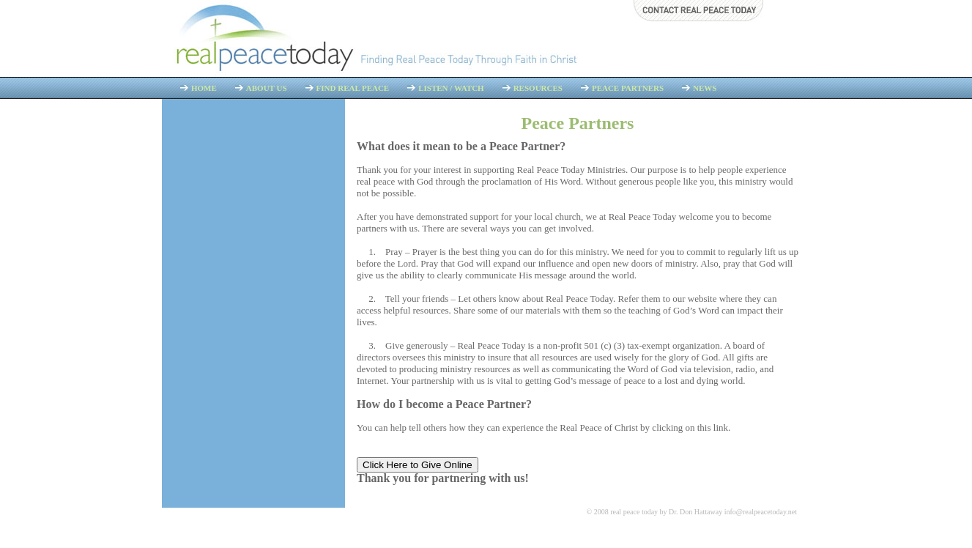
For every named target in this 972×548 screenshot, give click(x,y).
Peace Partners (628, 88)
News (704, 88)
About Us (266, 88)
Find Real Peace (353, 88)
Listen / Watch (450, 88)
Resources (538, 88)
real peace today (634, 512)
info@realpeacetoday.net (760, 512)
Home (204, 88)
